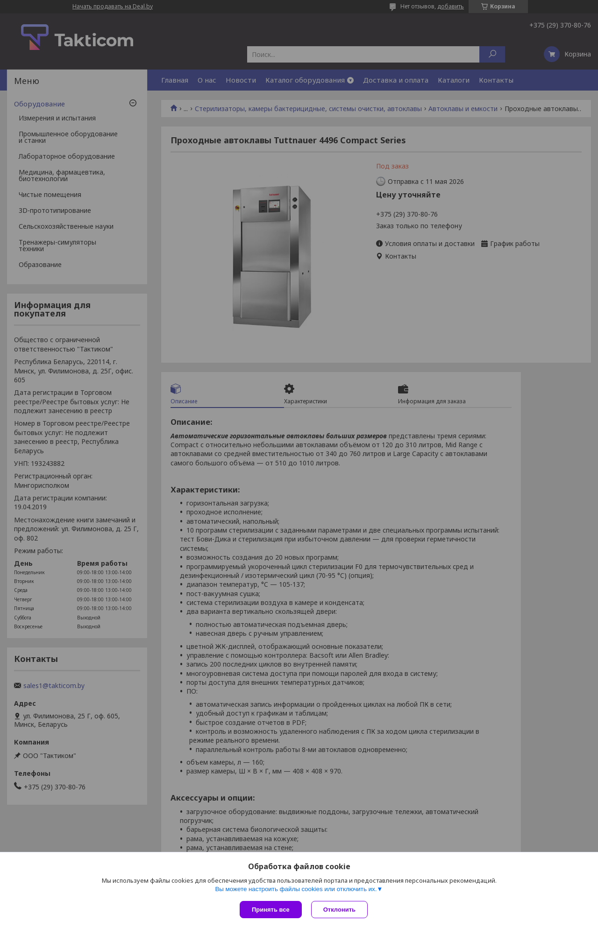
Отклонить (339, 909)
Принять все (271, 909)
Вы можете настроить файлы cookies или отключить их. (296, 889)
